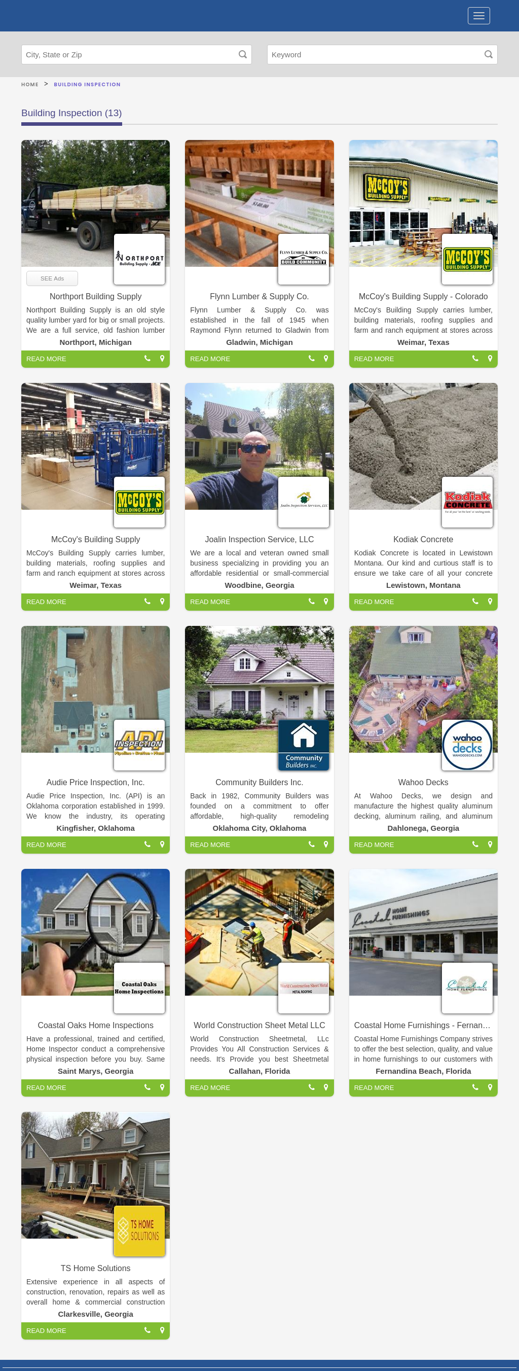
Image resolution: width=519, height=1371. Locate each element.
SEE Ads (52, 278)
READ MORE (46, 359)
